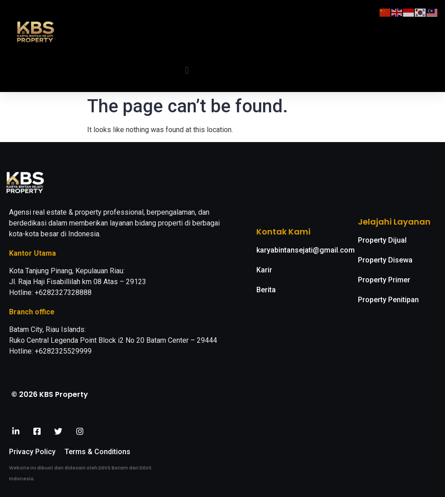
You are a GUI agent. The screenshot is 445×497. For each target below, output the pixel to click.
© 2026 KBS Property (49, 394)
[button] (187, 70)
